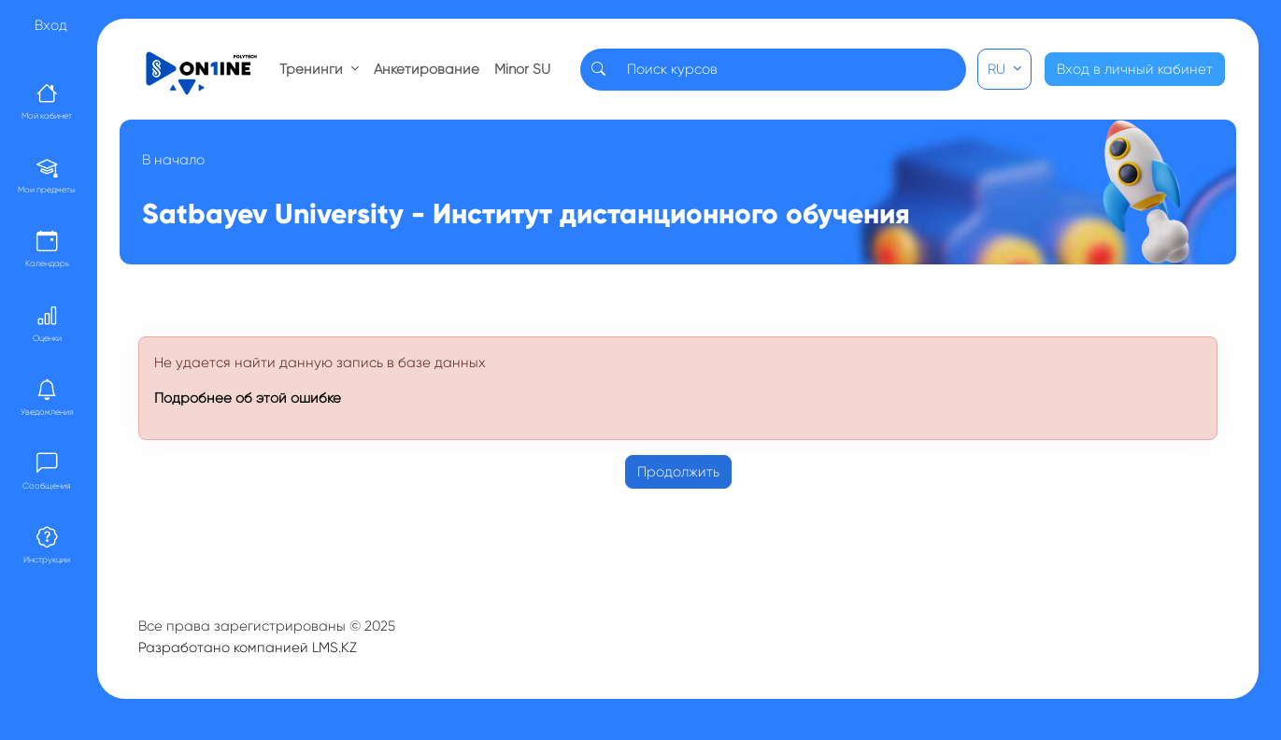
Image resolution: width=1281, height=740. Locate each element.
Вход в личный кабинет (1135, 69)
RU (998, 69)
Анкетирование (426, 69)
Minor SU (522, 69)
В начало (173, 159)
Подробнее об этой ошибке (247, 398)
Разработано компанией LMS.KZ (247, 647)
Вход (51, 25)
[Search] (791, 70)
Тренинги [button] (313, 69)
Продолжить (678, 471)
